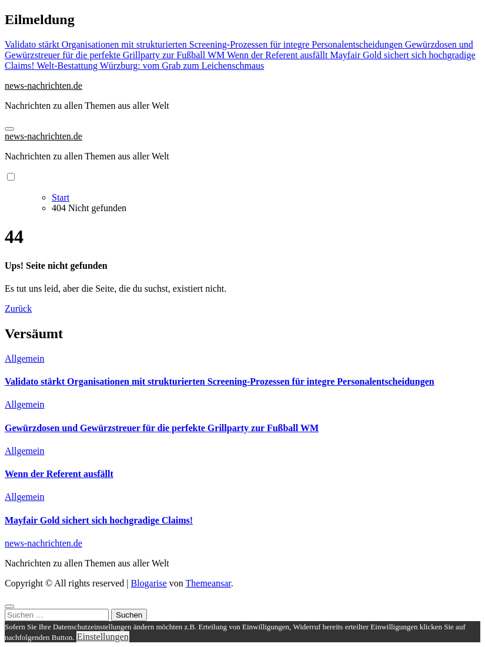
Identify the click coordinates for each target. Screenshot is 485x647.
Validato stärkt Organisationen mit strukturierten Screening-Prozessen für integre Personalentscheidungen (219, 381)
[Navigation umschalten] (9, 129)
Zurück (18, 309)
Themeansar (208, 583)
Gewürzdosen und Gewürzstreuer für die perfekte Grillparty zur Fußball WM (162, 428)
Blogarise (148, 583)
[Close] (9, 606)
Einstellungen (103, 637)
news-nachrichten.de (43, 86)
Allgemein (25, 358)
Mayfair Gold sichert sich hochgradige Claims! (99, 520)
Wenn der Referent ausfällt (59, 474)
